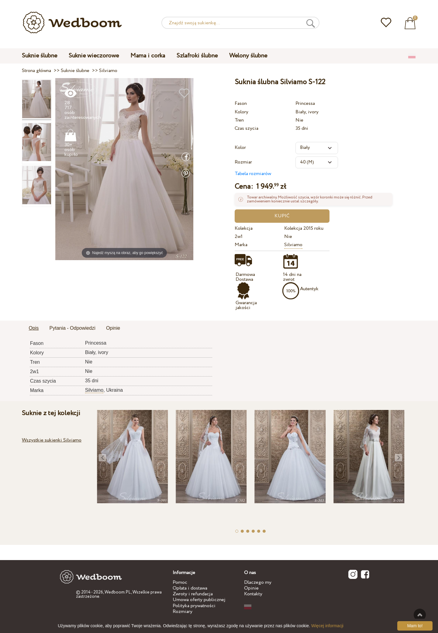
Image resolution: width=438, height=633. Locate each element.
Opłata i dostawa (190, 588)
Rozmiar (243, 162)
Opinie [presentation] (113, 328)
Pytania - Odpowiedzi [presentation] (72, 328)
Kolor (240, 147)
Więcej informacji (327, 625)
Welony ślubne (248, 55)
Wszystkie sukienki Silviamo (51, 440)
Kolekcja (244, 228)
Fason (241, 103)
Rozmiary (182, 611)
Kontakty (253, 593)
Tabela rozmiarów (253, 173)
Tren (239, 120)
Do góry (420, 615)
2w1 (239, 236)
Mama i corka (147, 55)
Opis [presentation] (34, 328)
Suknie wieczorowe (94, 55)
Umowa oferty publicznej (199, 599)
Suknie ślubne (39, 55)
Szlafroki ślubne (197, 55)
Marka (241, 245)
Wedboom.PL (118, 592)
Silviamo (293, 244)
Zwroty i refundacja (193, 593)
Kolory (241, 112)
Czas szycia (246, 128)
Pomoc (180, 582)
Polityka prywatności (194, 605)
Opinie (251, 588)
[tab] (33, 328)
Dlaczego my (257, 582)
